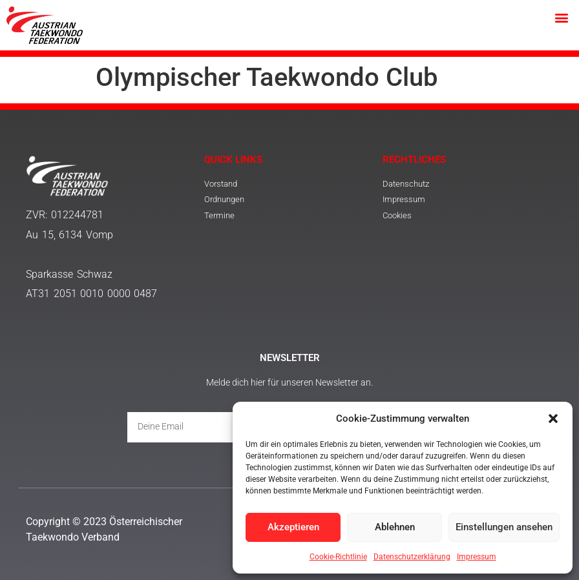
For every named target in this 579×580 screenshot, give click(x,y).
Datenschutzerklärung (412, 556)
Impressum (476, 556)
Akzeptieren (293, 527)
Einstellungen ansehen (504, 527)
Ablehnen (395, 527)
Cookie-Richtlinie (338, 556)
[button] (553, 418)
